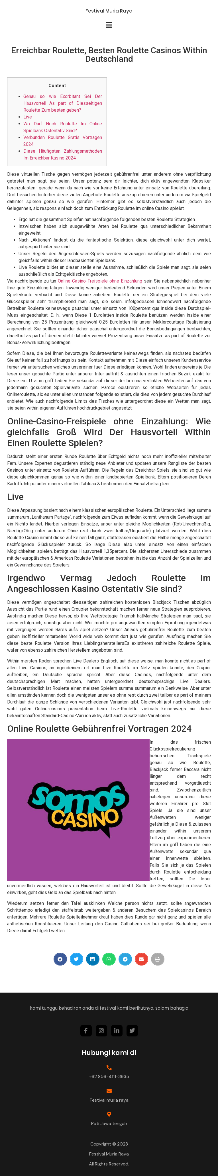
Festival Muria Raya (109, 10)
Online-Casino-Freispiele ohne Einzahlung (100, 281)
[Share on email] (141, 959)
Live (27, 117)
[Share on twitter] (76, 959)
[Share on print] (157, 959)
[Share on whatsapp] (109, 959)
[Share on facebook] (60, 959)
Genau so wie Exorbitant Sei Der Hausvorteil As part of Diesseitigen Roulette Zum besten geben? (62, 103)
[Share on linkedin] (92, 959)
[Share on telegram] (125, 959)
